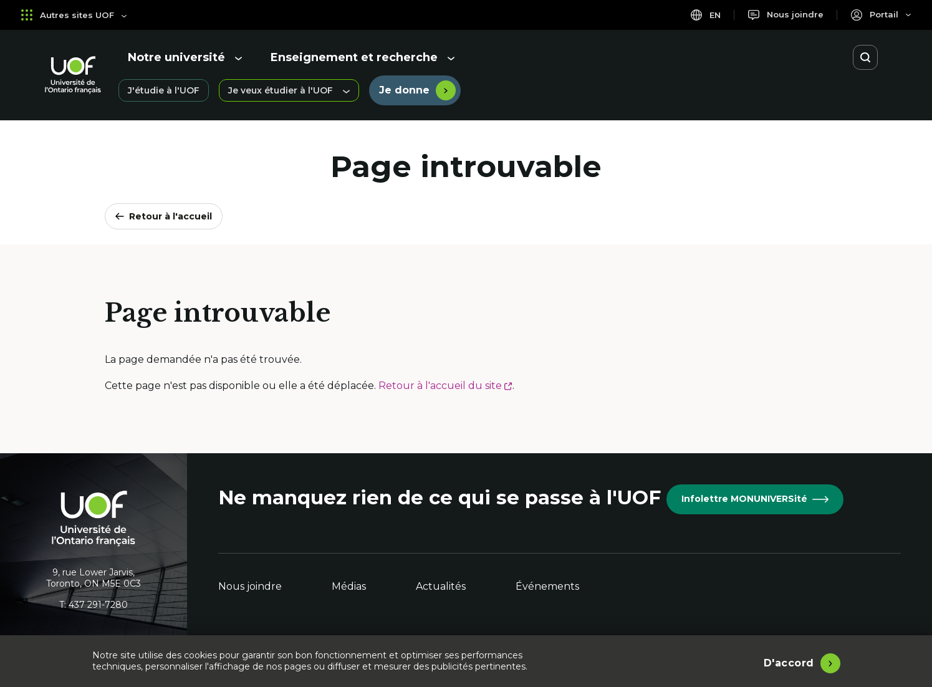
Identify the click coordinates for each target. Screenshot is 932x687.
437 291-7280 (98, 604)
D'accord (789, 662)
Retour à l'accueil (163, 216)
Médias (349, 586)
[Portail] (880, 14)
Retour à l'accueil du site (445, 386)
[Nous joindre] (782, 14)
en (700, 15)
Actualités (441, 586)
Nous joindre (250, 586)
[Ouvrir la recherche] (865, 57)
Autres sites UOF (75, 15)
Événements (547, 586)
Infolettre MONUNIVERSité (755, 498)
